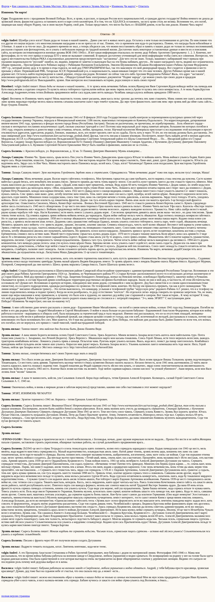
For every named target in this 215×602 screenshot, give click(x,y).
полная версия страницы (15, 596)
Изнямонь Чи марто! (124, 6)
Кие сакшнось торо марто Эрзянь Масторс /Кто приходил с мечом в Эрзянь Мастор (60, 6)
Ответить (143, 6)
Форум (5, 6)
